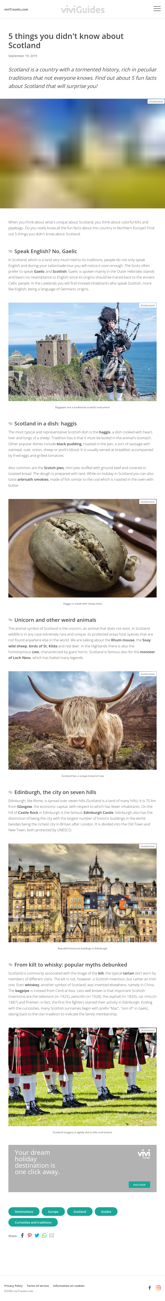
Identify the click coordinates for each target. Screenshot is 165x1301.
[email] (51, 1236)
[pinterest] (29, 1236)
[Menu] (157, 8)
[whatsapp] (44, 1236)
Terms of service (38, 1286)
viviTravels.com (16, 9)
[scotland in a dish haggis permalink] (10, 423)
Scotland (79, 1212)
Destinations (24, 1212)
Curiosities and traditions (33, 1222)
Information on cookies (69, 1286)
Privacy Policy (13, 1286)
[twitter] (37, 1236)
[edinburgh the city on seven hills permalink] (10, 792)
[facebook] (22, 1236)
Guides (106, 1212)
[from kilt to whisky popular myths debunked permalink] (10, 964)
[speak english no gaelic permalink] (10, 251)
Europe (53, 1212)
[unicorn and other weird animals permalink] (10, 619)
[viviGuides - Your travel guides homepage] (83, 9)
